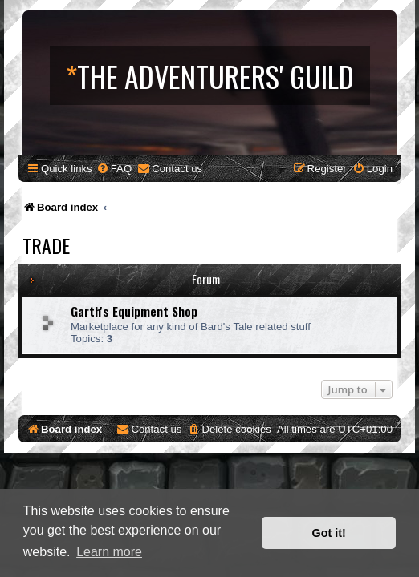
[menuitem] (114, 168)
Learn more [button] (109, 552)
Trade (46, 245)
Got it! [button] (329, 533)
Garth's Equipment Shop (134, 311)
